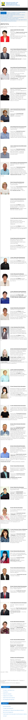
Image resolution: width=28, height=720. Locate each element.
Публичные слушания (7, 693)
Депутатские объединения (8, 712)
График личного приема (7, 695)
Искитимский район (7, 706)
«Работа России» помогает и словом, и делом (9, 18)
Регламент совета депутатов (8, 690)
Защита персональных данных (9, 697)
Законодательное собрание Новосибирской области (13, 710)
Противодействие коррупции (8, 699)
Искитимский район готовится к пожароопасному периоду (12, 17)
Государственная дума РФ (8, 708)
